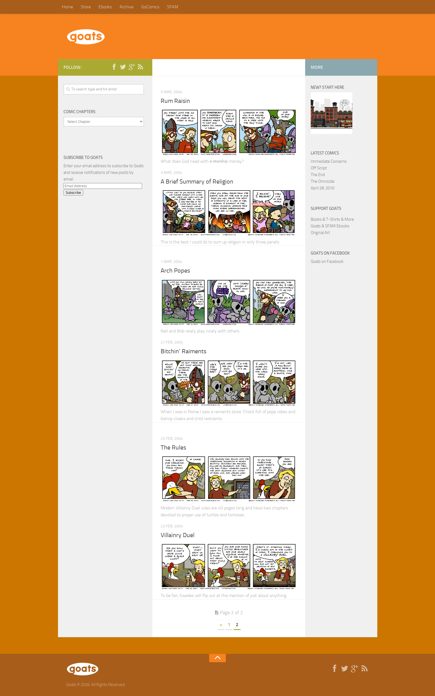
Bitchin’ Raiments (183, 351)
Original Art (320, 232)
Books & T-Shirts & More (332, 219)
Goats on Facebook (330, 253)
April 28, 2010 (322, 188)
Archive (126, 6)
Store (86, 6)
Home (67, 6)
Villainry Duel (177, 535)
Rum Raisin (175, 101)
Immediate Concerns (329, 161)
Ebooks (105, 6)
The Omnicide (323, 181)
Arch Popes (175, 270)
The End (318, 174)
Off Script (319, 168)
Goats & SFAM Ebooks (330, 225)
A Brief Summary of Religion (197, 181)
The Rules (173, 447)
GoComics (150, 6)
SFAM (172, 6)
